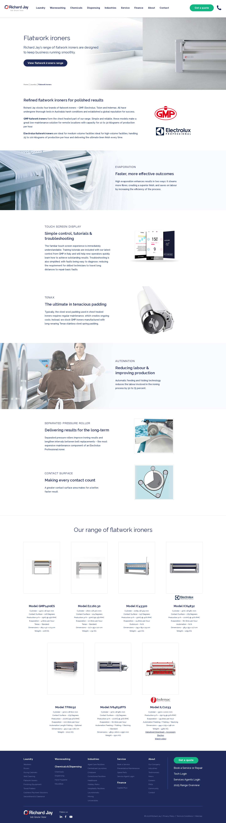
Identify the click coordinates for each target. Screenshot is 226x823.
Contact (164, 7)
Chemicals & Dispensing (68, 766)
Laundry (40, 7)
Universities (93, 800)
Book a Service (123, 764)
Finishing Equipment (32, 784)
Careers (151, 780)
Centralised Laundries (97, 768)
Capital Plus (122, 788)
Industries (110, 7)
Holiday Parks (93, 784)
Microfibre (59, 784)
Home (26, 84)
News (150, 776)
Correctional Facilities (97, 776)
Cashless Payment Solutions (36, 792)
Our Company (154, 764)
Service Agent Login (125, 776)
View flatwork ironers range (45, 63)
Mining (91, 796)
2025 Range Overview (187, 785)
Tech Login (180, 773)
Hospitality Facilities (96, 788)
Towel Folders (29, 788)
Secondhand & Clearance (34, 796)
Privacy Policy (169, 816)
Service (125, 7)
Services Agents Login (187, 779)
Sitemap (198, 816)
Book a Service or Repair (188, 767)
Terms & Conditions (185, 816)
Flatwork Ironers (30, 780)
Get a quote (202, 7)
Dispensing (93, 7)
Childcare (92, 772)
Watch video (160, 739)
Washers (27, 764)
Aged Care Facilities (96, 764)
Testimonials (153, 772)
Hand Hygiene (61, 780)
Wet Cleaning (29, 776)
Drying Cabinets (30, 772)
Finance (138, 7)
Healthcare (92, 780)
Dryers (26, 768)
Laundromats (93, 792)
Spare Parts (122, 772)
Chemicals (76, 7)
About (151, 7)
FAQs (150, 784)
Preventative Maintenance (128, 768)
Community (153, 788)
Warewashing (57, 7)
